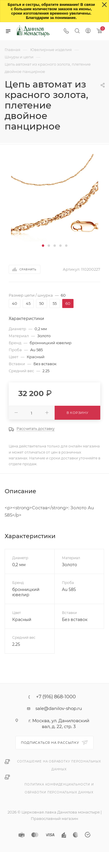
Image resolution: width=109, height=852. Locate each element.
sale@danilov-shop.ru (58, 708)
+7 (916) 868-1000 (56, 696)
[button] (43, 246)
